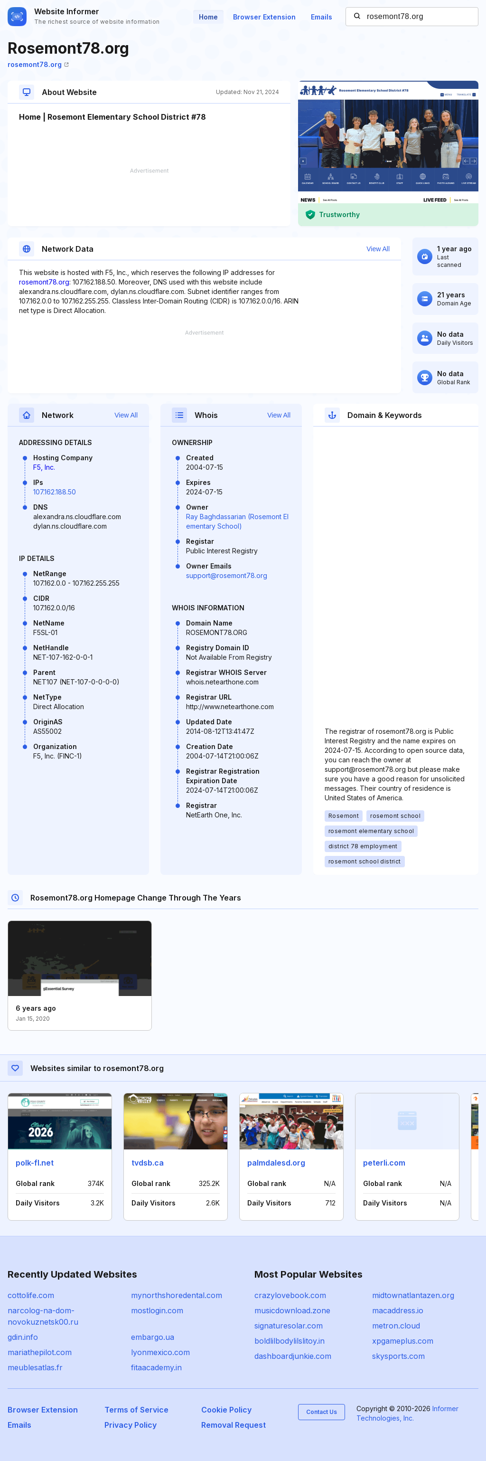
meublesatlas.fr (35, 1367)
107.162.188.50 (54, 492)
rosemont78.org (38, 64)
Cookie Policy (226, 1409)
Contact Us (321, 1411)
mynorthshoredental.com (176, 1295)
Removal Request (233, 1425)
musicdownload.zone (292, 1310)
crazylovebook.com (290, 1295)
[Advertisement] (149, 197)
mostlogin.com (157, 1310)
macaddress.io (397, 1310)
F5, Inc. (44, 467)
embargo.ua (152, 1337)
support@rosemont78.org (226, 575)
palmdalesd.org (276, 1162)
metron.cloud (396, 1325)
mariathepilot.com (40, 1352)
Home (208, 17)
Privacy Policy (130, 1425)
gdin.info (23, 1337)
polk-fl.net (35, 1162)
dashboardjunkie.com (292, 1356)
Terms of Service (136, 1409)
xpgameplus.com (402, 1341)
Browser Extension (264, 17)
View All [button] (378, 249)
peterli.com (384, 1162)
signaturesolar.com (288, 1325)
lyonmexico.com (160, 1352)
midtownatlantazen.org (413, 1295)
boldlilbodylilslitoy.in (289, 1341)
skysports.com (398, 1356)
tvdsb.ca (147, 1162)
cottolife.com (31, 1295)
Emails (321, 17)
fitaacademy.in (156, 1367)
